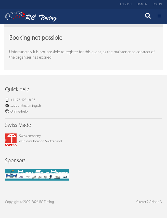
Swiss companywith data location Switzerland (33, 138)
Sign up (142, 4)
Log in (157, 4)
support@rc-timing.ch (25, 106)
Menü (159, 16)
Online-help (19, 112)
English (126, 4)
